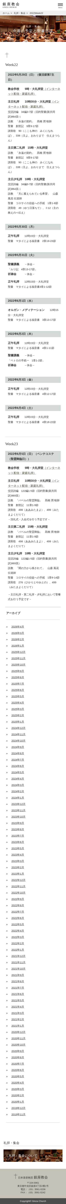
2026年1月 (17, 645)
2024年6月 (17, 765)
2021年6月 (17, 994)
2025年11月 (18, 658)
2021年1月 (17, 1025)
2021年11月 (18, 962)
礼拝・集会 (19, 13)
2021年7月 (17, 987)
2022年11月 (18, 886)
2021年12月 (18, 956)
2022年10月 (18, 892)
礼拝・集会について (23, 1155)
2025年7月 (17, 683)
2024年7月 (17, 759)
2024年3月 (17, 784)
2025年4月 (17, 702)
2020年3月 (17, 1089)
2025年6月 (17, 689)
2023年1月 (17, 873)
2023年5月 (17, 848)
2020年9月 (17, 1051)
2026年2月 (17, 639)
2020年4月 (17, 1082)
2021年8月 (17, 981)
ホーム (6, 13)
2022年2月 (17, 943)
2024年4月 (17, 778)
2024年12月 (18, 727)
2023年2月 (17, 867)
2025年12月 (18, 651)
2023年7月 (17, 835)
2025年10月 (18, 664)
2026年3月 (17, 632)
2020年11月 (18, 1038)
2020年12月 (18, 1032)
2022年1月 (17, 949)
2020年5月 (17, 1076)
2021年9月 (17, 975)
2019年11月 (18, 1114)
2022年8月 (17, 905)
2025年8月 (17, 677)
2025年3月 (17, 708)
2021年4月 (17, 1006)
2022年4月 (17, 930)
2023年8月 (17, 829)
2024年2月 (17, 791)
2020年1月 (17, 1101)
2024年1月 (17, 797)
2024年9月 (17, 746)
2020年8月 (17, 1057)
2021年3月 (17, 1013)
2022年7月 (17, 911)
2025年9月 (17, 670)
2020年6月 (17, 1070)
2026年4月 (17, 626)
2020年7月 (17, 1063)
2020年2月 (17, 1095)
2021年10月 (18, 968)
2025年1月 (17, 721)
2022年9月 (17, 899)
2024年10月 (18, 740)
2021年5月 (17, 1000)
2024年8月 (17, 753)
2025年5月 (17, 696)
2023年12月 (18, 803)
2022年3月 (17, 937)
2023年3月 (17, 860)
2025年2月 (17, 715)
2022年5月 (17, 924)
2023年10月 (18, 816)
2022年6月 (17, 918)
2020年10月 (18, 1044)
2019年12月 (18, 1108)
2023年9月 (17, 822)
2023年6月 (17, 841)
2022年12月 (18, 879)
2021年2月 (17, 1019)
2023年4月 (17, 854)
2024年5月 (17, 772)
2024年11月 (18, 734)
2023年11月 (18, 810)
